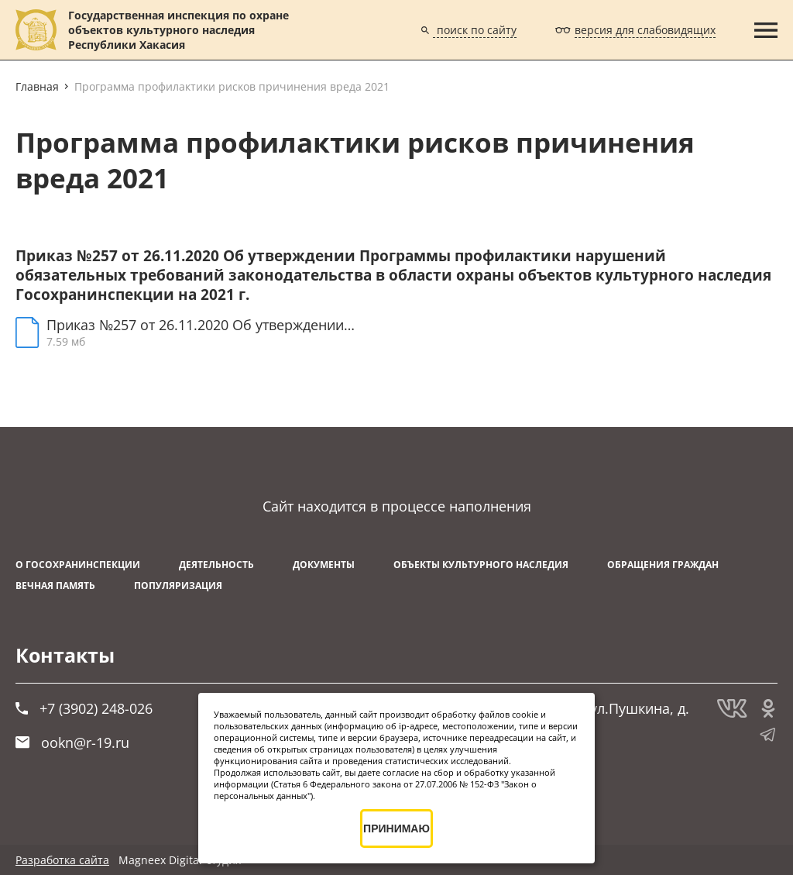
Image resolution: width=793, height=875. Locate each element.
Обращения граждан (663, 564)
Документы (324, 564)
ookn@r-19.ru (72, 742)
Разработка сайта (62, 860)
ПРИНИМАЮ (396, 828)
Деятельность (216, 564)
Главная (37, 86)
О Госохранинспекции (77, 564)
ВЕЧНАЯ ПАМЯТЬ (55, 585)
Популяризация (178, 585)
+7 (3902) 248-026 (84, 708)
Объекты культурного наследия (480, 564)
